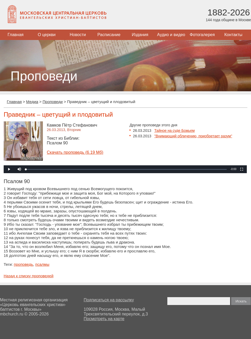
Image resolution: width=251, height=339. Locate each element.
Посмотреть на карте (104, 319)
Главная (16, 34)
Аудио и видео (171, 34)
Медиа (32, 101)
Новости (78, 34)
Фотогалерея (202, 34)
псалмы (42, 264)
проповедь (23, 264)
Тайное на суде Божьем (174, 130)
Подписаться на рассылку (109, 300)
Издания (140, 34)
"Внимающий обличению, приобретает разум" (193, 136)
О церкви (46, 34)
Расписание (108, 34)
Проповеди (53, 101)
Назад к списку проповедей (28, 276)
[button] (19, 169)
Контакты (233, 34)
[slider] (126, 169)
